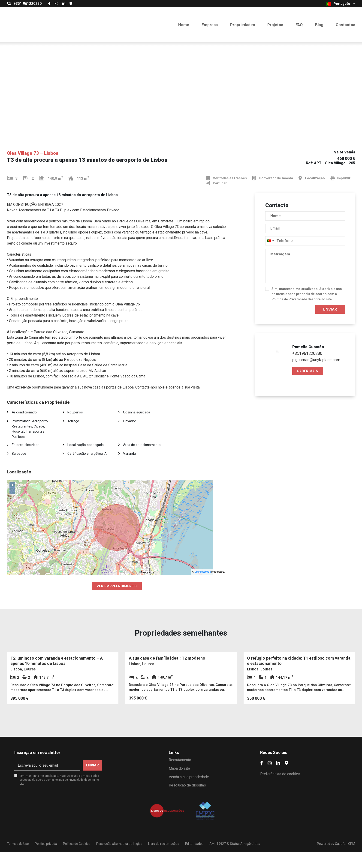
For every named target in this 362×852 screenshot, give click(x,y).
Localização (312, 178)
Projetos (275, 24)
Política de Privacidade (290, 299)
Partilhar (216, 183)
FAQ (299, 24)
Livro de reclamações (163, 844)
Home (183, 24)
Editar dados (194, 844)
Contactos (345, 24)
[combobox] (270, 240)
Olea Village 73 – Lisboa (32, 153)
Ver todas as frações (226, 178)
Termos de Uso (18, 844)
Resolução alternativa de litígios (119, 844)
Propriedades (242, 24)
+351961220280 (307, 353)
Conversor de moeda (272, 178)
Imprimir (340, 178)
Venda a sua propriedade (189, 777)
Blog (319, 24)
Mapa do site (179, 768)
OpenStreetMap (202, 572)
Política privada (46, 844)
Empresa (210, 24)
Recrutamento (180, 760)
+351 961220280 (27, 3)
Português (340, 4)
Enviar (330, 309)
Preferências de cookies (280, 774)
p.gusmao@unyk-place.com (316, 359)
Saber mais (307, 371)
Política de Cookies (76, 844)
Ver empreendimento (117, 586)
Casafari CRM (345, 844)
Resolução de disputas (187, 785)
